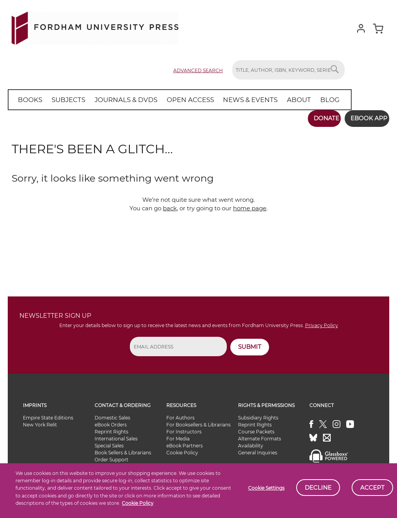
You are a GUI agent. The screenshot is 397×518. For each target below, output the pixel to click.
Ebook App (365, 118)
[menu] (170, 99)
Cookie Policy (138, 503)
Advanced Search (198, 70)
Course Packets (256, 429)
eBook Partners (184, 443)
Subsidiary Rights (258, 415)
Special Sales (109, 443)
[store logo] (95, 27)
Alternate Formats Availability (259, 439)
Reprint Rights (111, 429)
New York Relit (40, 422)
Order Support (111, 457)
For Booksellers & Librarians (198, 422)
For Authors (180, 415)
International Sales (116, 436)
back (170, 205)
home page (249, 205)
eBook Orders (111, 422)
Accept (372, 487)
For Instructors (184, 429)
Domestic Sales (112, 415)
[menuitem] (28, 99)
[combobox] (288, 70)
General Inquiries (257, 450)
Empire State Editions (48, 415)
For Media (178, 436)
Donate (318, 118)
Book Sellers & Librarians (123, 450)
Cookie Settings (266, 488)
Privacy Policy (321, 323)
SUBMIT (249, 344)
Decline (318, 487)
